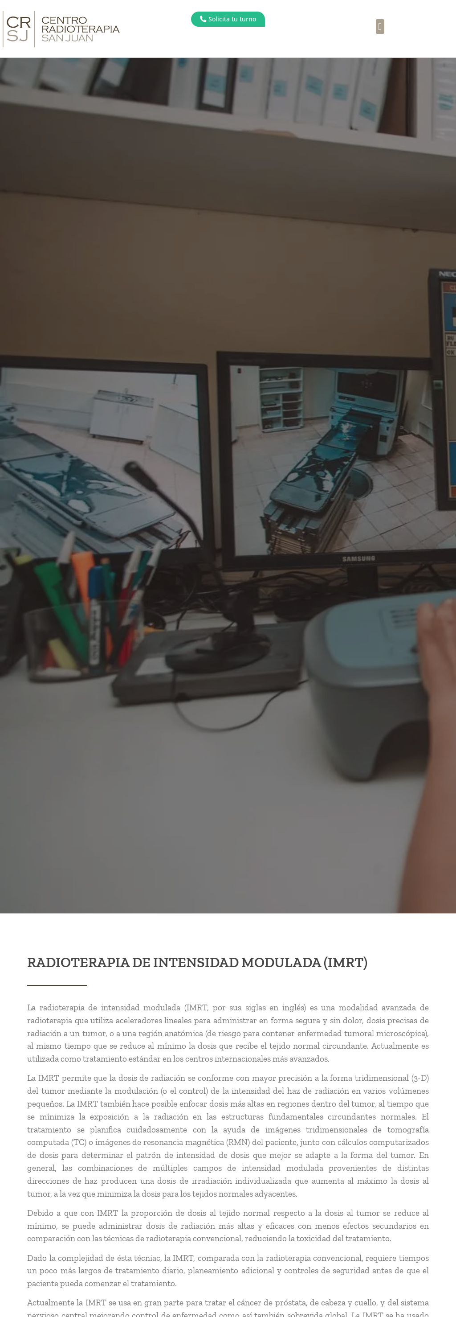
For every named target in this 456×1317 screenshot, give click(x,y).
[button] (380, 26)
